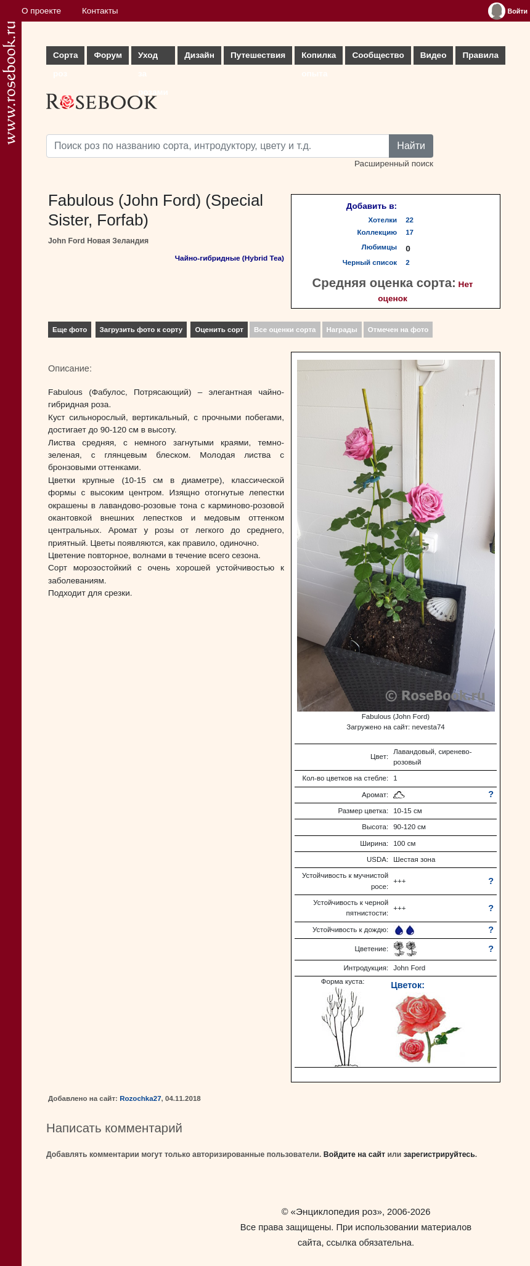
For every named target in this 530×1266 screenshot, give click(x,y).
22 (410, 220)
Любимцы (380, 247)
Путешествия (257, 55)
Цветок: (408, 985)
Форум (107, 55)
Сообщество (378, 55)
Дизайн (199, 55)
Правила (480, 55)
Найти (411, 145)
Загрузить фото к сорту (141, 329)
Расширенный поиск (393, 163)
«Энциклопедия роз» (336, 1211)
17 (410, 232)
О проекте (41, 10)
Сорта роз (65, 58)
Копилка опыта (318, 58)
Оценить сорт (219, 329)
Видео (433, 55)
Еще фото (69, 329)
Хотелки (383, 220)
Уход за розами (153, 58)
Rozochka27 (140, 1098)
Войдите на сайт (354, 1154)
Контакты (100, 10)
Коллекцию (377, 232)
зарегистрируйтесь (439, 1154)
